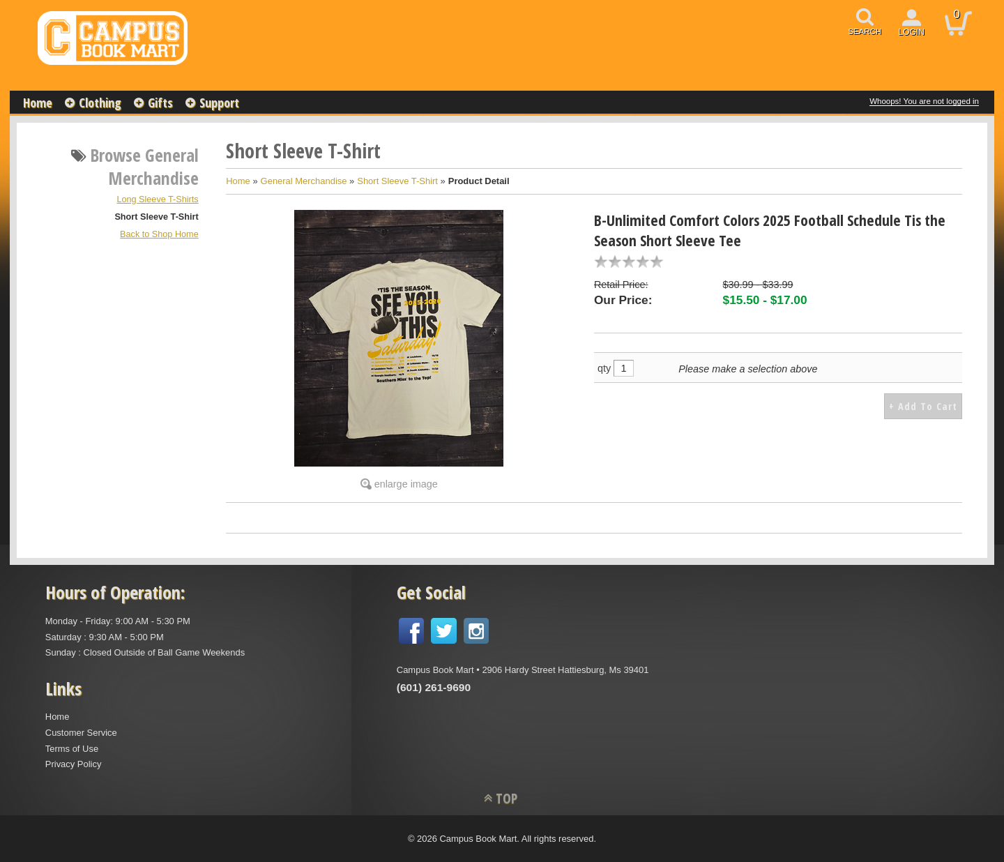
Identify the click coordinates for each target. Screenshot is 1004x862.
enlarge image (406, 484)
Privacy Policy (73, 764)
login (911, 32)
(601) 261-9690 (434, 687)
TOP (506, 798)
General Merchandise (304, 181)
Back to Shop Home (159, 234)
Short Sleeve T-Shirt (156, 217)
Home (37, 102)
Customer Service (81, 732)
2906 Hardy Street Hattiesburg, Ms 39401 (565, 670)
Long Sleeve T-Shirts (157, 199)
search (864, 31)
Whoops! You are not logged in (924, 101)
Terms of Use (71, 748)
